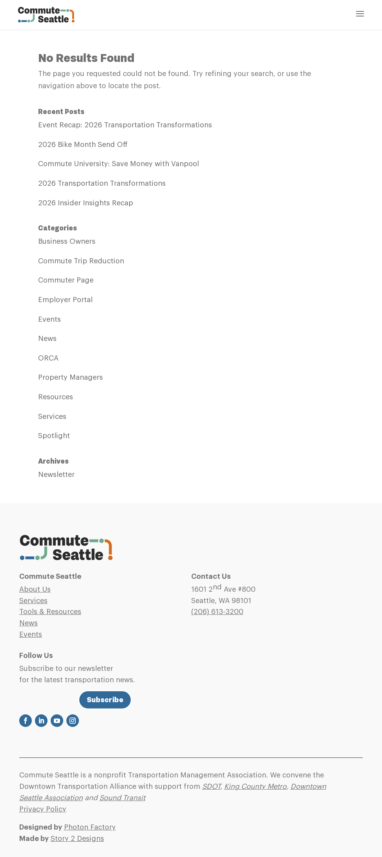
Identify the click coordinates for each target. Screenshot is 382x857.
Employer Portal (65, 299)
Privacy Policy (42, 809)
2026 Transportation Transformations (102, 183)
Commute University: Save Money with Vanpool (118, 163)
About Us (35, 589)
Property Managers (70, 377)
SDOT (211, 786)
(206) (217, 611)
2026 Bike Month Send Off (83, 144)
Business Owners (66, 241)
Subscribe (105, 699)
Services (52, 416)
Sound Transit (122, 797)
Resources (55, 396)
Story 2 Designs (77, 838)
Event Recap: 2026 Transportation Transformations (125, 125)
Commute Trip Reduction (81, 261)
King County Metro (255, 786)
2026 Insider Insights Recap (85, 203)
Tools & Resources (50, 611)
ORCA (48, 358)
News (47, 338)
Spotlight (54, 435)
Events (49, 319)
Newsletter (56, 474)
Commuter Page (65, 280)
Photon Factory (90, 827)
